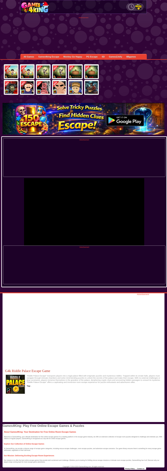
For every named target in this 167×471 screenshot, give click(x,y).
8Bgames (131, 57)
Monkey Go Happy (72, 57)
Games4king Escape (48, 57)
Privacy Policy (130, 468)
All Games (29, 57)
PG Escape (92, 57)
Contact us (140, 468)
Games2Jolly (115, 57)
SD (103, 57)
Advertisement (83, 18)
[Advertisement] (83, 36)
